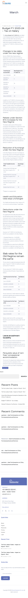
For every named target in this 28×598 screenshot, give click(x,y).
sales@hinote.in (6, 494)
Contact (3, 532)
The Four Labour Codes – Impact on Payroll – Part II (13, 388)
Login (2, 534)
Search (1, 371)
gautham (3, 415)
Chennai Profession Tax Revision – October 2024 (13, 404)
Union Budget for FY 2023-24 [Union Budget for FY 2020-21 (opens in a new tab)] (12, 35)
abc (2, 450)
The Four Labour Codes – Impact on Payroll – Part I (13, 391)
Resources (3, 527)
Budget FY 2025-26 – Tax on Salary (9, 400)
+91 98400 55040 (9, 489)
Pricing (2, 530)
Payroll (2, 525)
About (2, 523)
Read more (5, 368)
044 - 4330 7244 (8, 491)
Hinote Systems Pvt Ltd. (18, 590)
